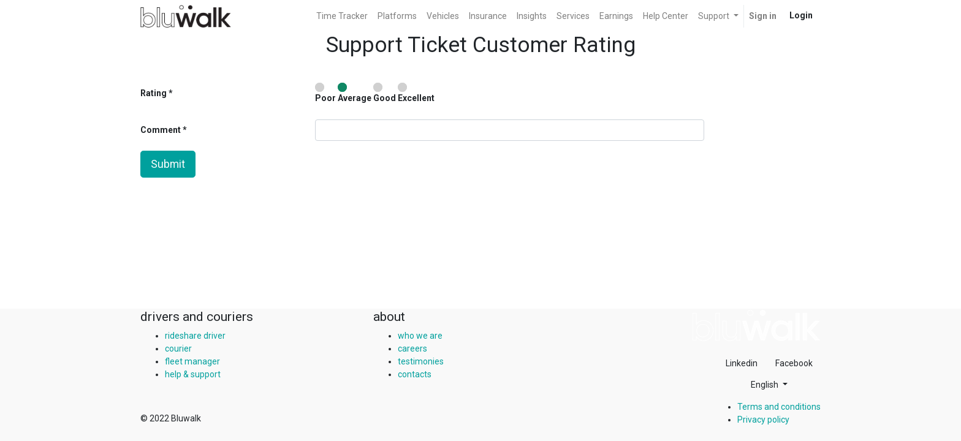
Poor (325, 93)
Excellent (416, 93)
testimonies (421, 361)
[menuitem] (342, 16)
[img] (756, 325)
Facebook (794, 363)
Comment (161, 130)
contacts (414, 374)
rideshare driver (195, 336)
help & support (193, 374)
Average (354, 93)
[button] (769, 385)
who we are (420, 336)
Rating (153, 93)
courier (178, 348)
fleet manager (192, 361)
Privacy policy (763, 419)
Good (384, 93)
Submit (168, 164)
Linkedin (742, 363)
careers (412, 348)
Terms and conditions (779, 407)
